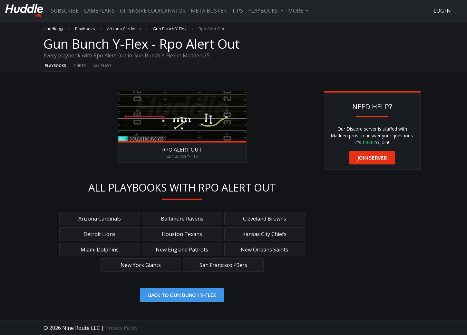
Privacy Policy (121, 327)
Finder (79, 65)
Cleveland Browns (264, 218)
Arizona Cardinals (124, 29)
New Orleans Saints (264, 249)
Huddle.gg (53, 29)
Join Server (372, 157)
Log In (442, 10)
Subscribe (65, 10)
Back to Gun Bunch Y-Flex (182, 295)
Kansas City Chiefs (264, 234)
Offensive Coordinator (153, 10)
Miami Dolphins (100, 249)
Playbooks (263, 10)
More (296, 10)
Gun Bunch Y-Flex (170, 29)
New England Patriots (182, 249)
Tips (237, 10)
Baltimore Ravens (182, 218)
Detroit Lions (99, 234)
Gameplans (99, 10)
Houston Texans (182, 234)
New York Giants (141, 265)
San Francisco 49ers (223, 265)
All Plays (102, 65)
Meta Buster (209, 10)
